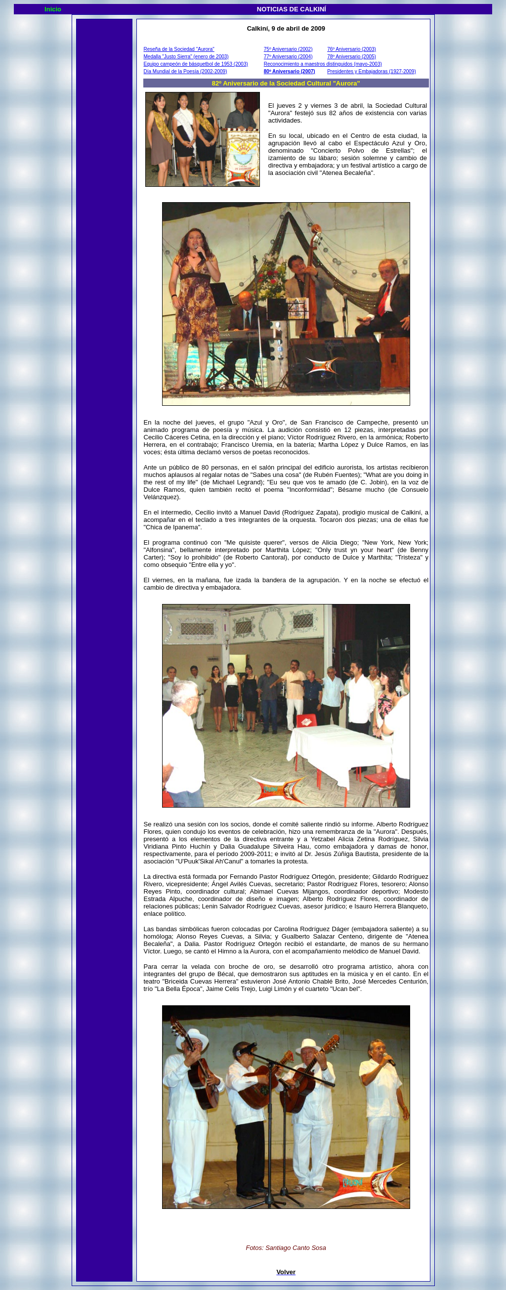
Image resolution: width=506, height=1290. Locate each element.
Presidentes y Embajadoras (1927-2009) (371, 71)
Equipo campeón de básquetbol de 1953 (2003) (196, 64)
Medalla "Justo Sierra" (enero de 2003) (186, 56)
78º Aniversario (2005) (351, 56)
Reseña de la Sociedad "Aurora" (179, 49)
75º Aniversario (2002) (288, 49)
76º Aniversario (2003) (351, 49)
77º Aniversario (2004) (288, 56)
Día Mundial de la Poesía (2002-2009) (185, 71)
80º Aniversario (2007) (289, 71)
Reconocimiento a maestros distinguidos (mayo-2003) (323, 64)
